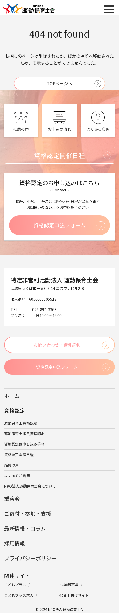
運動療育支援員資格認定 (24, 433)
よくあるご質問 (17, 475)
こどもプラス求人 (19, 595)
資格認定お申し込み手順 (24, 444)
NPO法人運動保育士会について (30, 486)
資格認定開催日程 (19, 454)
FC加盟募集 (69, 584)
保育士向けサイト (74, 595)
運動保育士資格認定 (20, 423)
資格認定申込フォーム (59, 225)
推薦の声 (11, 465)
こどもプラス (15, 584)
